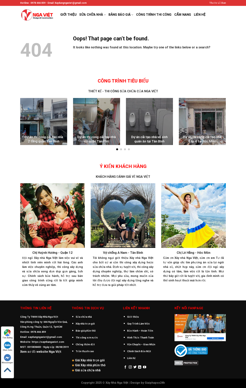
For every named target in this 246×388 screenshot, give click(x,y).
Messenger (7, 359)
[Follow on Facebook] (125, 367)
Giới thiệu (68, 14)
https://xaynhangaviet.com (48, 341)
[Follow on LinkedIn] (139, 367)
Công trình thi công (154, 14)
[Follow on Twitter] (135, 367)
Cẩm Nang (182, 14)
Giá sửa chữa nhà (87, 370)
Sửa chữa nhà (92, 15)
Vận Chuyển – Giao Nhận (141, 344)
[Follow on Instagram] (130, 367)
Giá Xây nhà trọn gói (90, 360)
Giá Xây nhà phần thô (90, 365)
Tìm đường (7, 334)
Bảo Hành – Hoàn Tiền (140, 330)
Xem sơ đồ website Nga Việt (40, 352)
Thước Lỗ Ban (217, 2)
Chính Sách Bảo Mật (139, 351)
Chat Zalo (7, 346)
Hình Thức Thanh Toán (140, 337)
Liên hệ (199, 14)
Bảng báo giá (121, 15)
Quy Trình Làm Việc (138, 323)
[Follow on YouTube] (144, 367)
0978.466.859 (38, 331)
